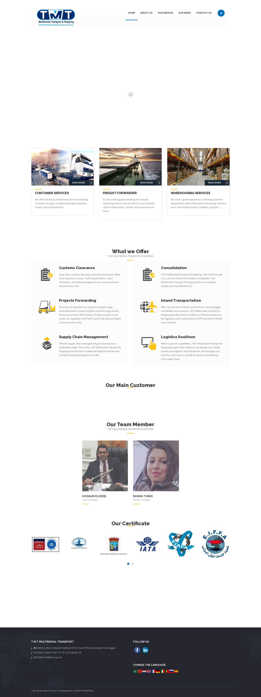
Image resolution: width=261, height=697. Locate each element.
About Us (146, 13)
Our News (184, 13)
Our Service (165, 13)
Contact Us (204, 13)
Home (131, 13)
